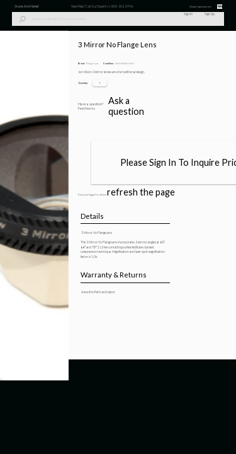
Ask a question (176, 416)
